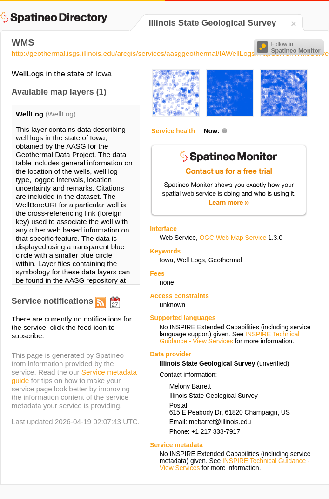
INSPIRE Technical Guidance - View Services (229, 338)
